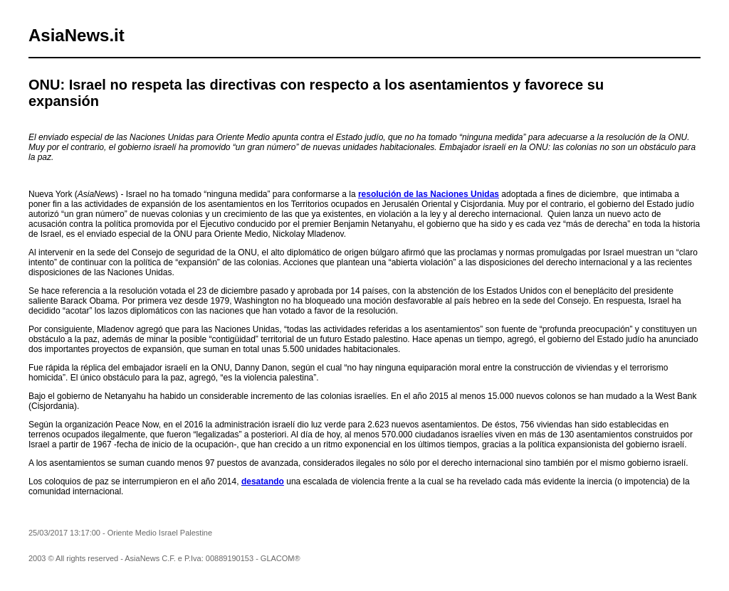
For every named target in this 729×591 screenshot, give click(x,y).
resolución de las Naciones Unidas (428, 194)
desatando (262, 481)
